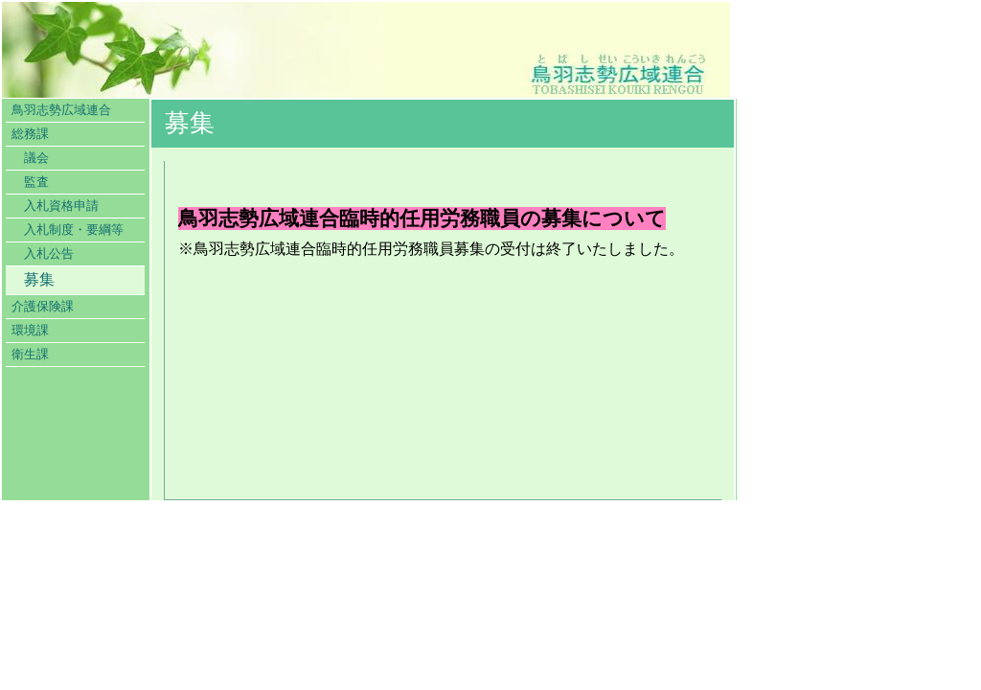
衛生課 (30, 354)
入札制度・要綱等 (74, 230)
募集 (39, 279)
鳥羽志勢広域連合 (61, 110)
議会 (36, 158)
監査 (36, 182)
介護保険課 (42, 306)
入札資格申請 (61, 206)
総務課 (30, 134)
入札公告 (49, 254)
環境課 (30, 330)
